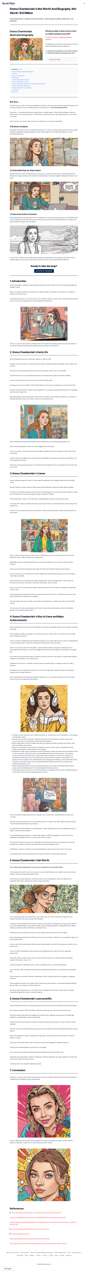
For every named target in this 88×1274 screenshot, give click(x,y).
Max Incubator (25, 1252)
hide (20, 69)
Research (69, 1255)
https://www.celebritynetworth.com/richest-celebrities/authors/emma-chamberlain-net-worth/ (38, 1217)
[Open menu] (84, 3)
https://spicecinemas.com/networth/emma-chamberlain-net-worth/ (30, 1238)
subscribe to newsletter (44, 271)
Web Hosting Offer (60, 1252)
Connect (44, 1255)
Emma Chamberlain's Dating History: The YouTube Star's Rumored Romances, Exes (36, 1212)
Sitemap (61, 1255)
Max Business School (13, 1252)
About (26, 1255)
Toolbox (38, 1255)
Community (19, 1255)
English (8, 1268)
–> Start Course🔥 (54, 59)
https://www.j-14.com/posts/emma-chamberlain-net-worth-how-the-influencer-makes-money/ (38, 1243)
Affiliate (32, 1255)
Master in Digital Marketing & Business (42, 1252)
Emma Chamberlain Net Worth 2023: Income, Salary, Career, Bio (30, 1229)
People (51, 1255)
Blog (69, 1252)
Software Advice (77, 1252)
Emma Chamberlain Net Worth (20, 1234)
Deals (56, 1255)
